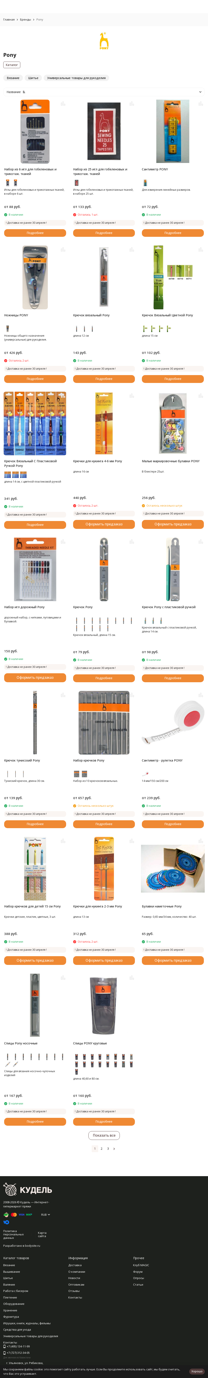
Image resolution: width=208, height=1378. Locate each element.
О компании (76, 1272)
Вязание (9, 1265)
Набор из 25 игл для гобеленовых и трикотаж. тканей (100, 171)
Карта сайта (42, 1234)
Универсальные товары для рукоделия (30, 1336)
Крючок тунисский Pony (22, 760)
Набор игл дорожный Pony (24, 607)
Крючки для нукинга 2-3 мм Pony (97, 906)
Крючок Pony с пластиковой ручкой (169, 607)
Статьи (138, 1284)
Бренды (25, 19)
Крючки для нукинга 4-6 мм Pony (97, 461)
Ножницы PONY (16, 315)
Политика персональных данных (13, 1234)
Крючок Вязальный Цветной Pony (167, 315)
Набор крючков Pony (88, 760)
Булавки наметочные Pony (162, 906)
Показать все (104, 1135)
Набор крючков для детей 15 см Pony (32, 906)
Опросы (138, 1278)
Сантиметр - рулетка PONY (162, 760)
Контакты (75, 1297)
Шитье (8, 1278)
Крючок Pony (83, 607)
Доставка (75, 1265)
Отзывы (74, 1291)
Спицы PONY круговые (90, 1043)
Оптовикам (76, 1284)
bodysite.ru (32, 1246)
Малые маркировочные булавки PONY (170, 461)
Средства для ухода (17, 1329)
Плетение (10, 1297)
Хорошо (197, 1371)
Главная (9, 19)
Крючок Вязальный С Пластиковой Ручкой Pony (30, 463)
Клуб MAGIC (141, 1265)
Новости (74, 1278)
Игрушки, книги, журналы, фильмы (27, 1323)
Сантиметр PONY (155, 169)
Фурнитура (11, 1317)
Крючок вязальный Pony (91, 315)
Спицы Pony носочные (21, 1043)
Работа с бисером (15, 1291)
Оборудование (13, 1304)
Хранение (10, 1310)
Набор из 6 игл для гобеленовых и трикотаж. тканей (30, 171)
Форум (138, 1272)
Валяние (9, 1284)
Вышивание (11, 1272)
